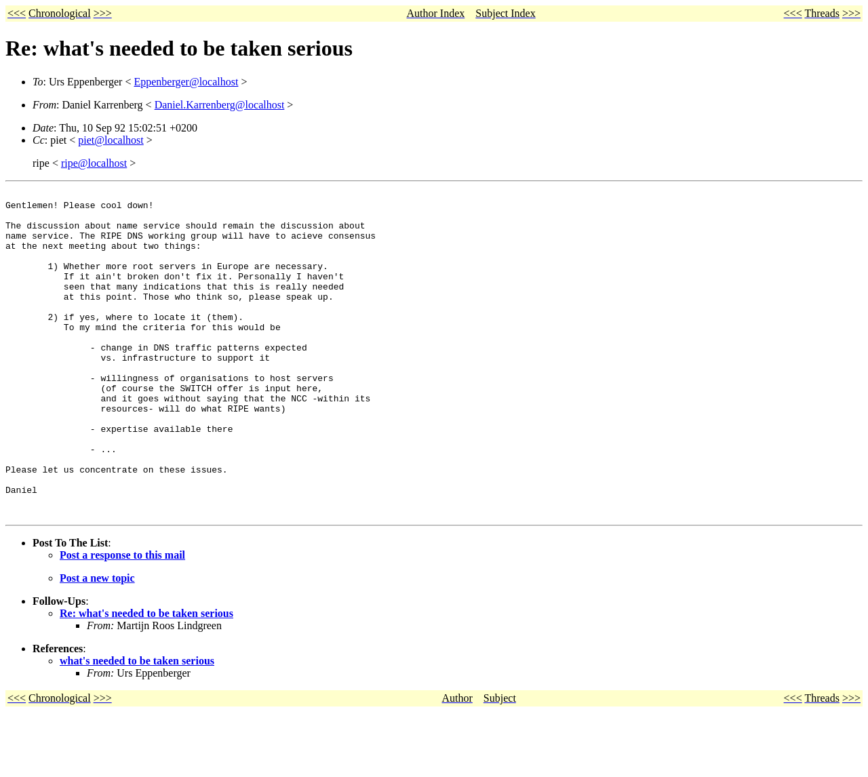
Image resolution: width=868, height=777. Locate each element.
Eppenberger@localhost (186, 81)
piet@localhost (111, 140)
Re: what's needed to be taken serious (146, 678)
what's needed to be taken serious (137, 726)
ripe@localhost (94, 163)
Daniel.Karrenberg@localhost (220, 105)
